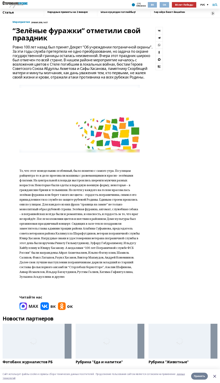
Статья (8, 12)
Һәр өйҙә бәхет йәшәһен (169, 12)
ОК (164, 4)
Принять (199, 376)
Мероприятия (21, 22)
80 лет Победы (184, 4)
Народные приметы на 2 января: (67, 12)
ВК (152, 4)
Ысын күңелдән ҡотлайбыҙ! (118, 12)
